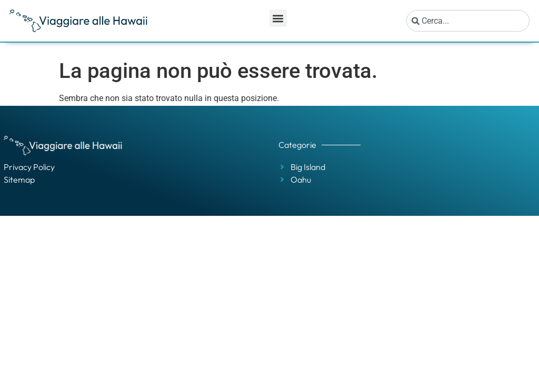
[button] (278, 18)
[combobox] (468, 21)
